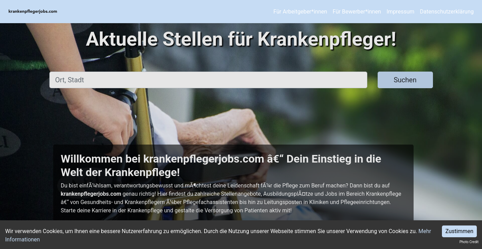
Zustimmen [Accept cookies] (459, 231)
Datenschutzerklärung (447, 11)
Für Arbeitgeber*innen (300, 11)
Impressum (401, 11)
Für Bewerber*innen (357, 11)
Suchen (405, 80)
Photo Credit (469, 242)
